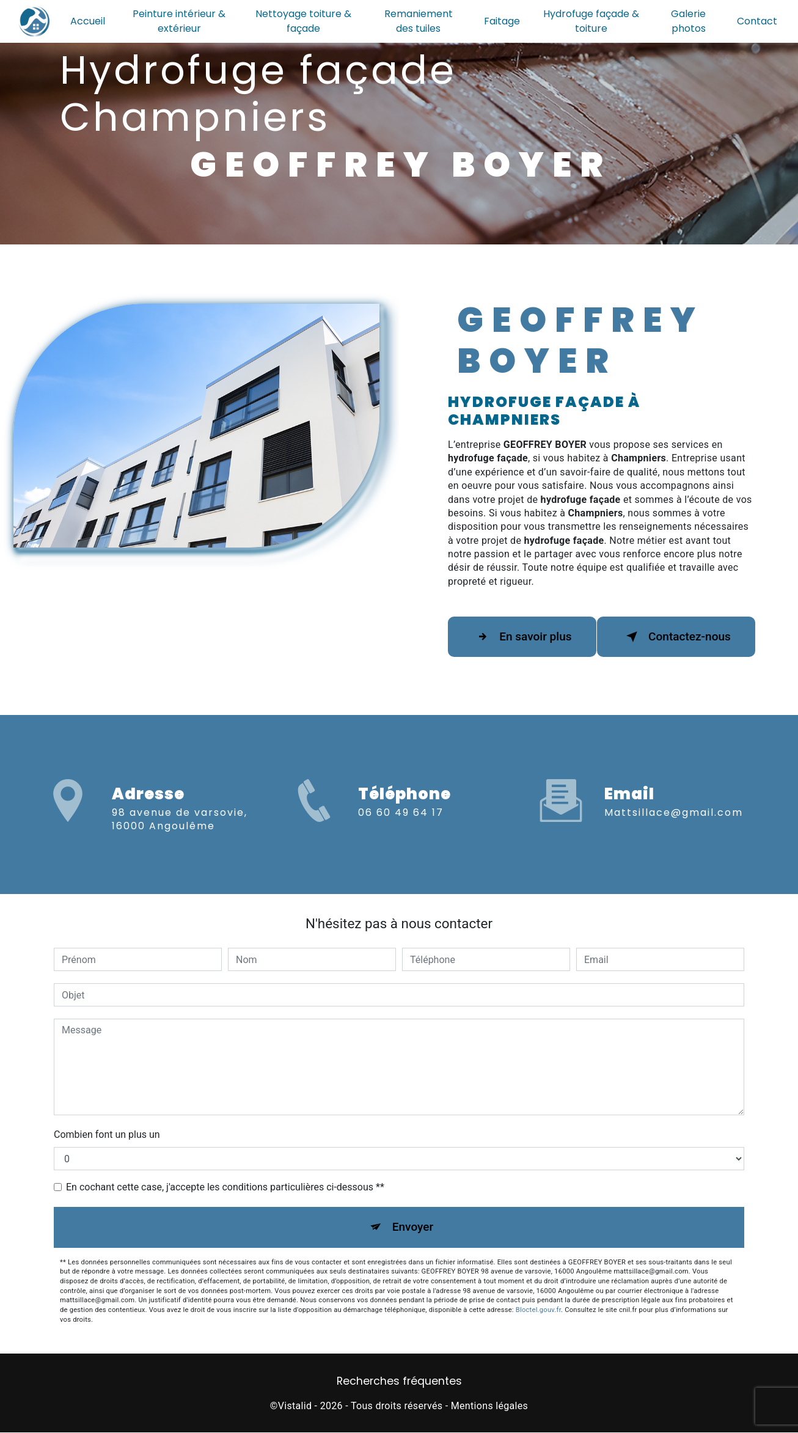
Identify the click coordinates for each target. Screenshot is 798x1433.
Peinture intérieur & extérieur (179, 21)
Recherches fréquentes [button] (399, 1381)
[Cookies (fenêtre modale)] (3, 1425)
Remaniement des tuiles (418, 21)
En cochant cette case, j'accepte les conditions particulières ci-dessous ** (225, 1187)
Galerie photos (688, 21)
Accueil (87, 21)
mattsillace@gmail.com (673, 801)
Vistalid (295, 1406)
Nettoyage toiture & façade (303, 21)
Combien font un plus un (107, 1134)
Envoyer (413, 1227)
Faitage (502, 21)
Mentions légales (489, 1406)
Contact (757, 21)
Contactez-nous (676, 636)
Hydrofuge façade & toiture (591, 21)
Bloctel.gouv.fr (538, 1310)
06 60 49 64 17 (401, 823)
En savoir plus (523, 636)
